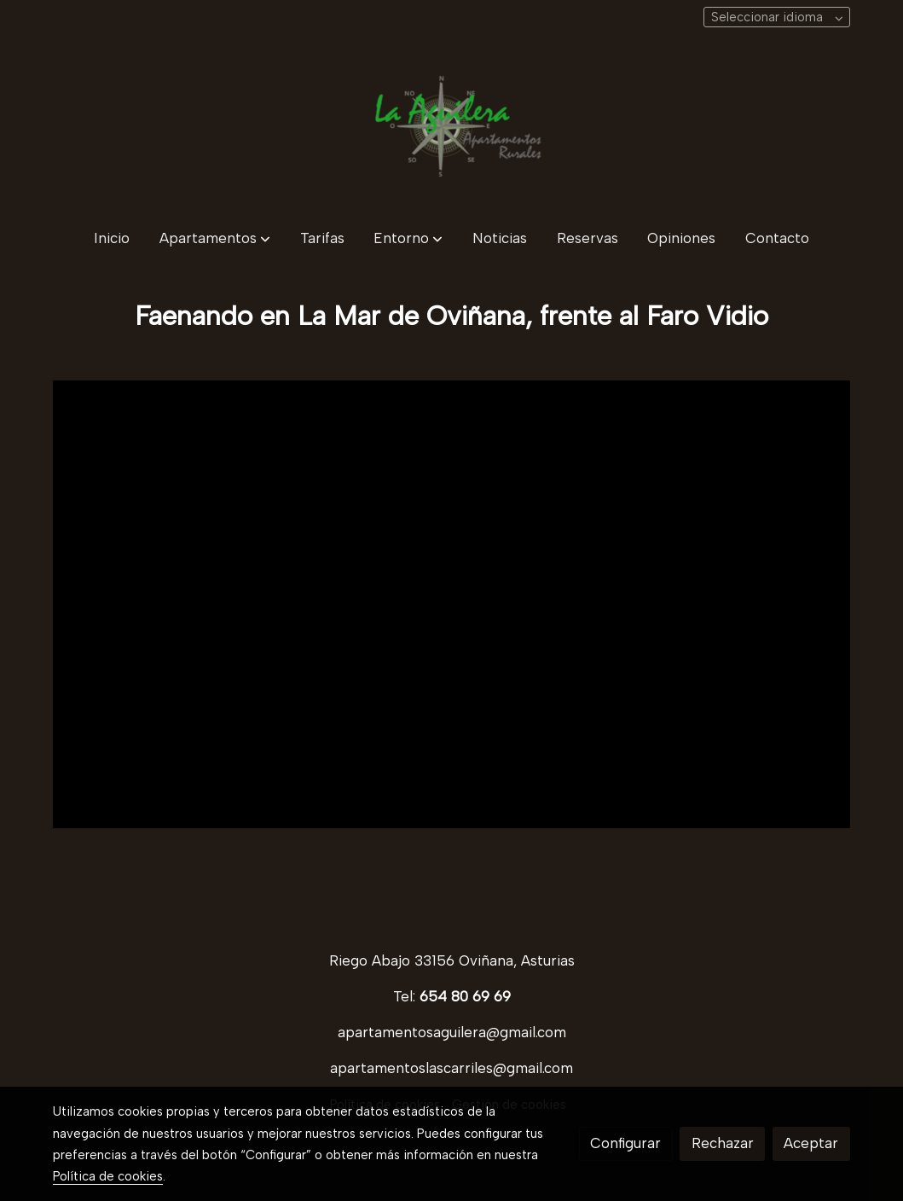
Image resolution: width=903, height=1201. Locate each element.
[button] (215, 238)
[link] (451, 126)
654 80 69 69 (465, 996)
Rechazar (723, 1143)
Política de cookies (108, 1176)
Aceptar (811, 1143)
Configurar (625, 1143)
